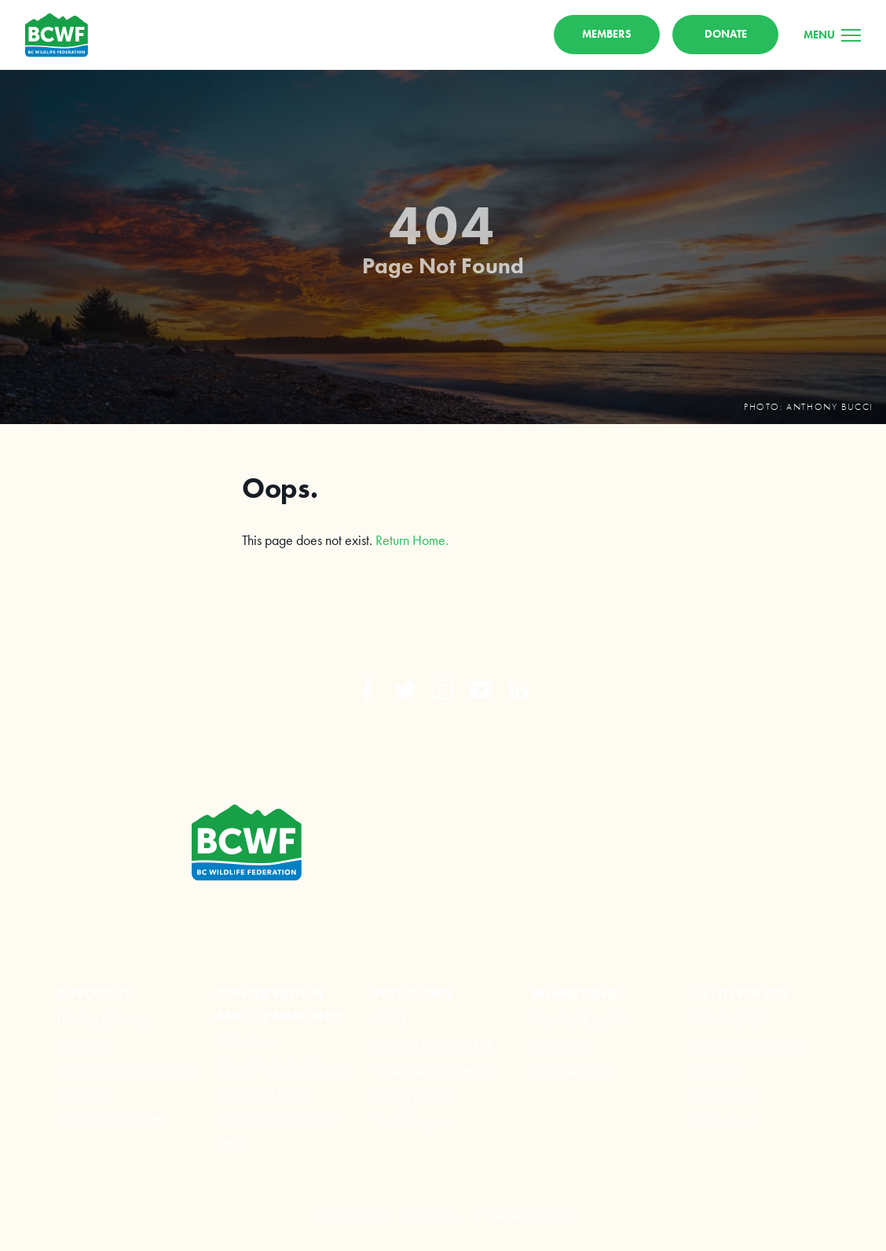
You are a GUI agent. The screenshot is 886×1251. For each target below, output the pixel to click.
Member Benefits (579, 1019)
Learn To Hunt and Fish (433, 1045)
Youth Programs (415, 1122)
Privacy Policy (433, 1216)
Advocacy (84, 1045)
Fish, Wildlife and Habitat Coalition (125, 1082)
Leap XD (554, 1216)
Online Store (725, 1097)
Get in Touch (725, 1122)
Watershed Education (431, 1071)
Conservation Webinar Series (276, 1130)
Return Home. (411, 540)
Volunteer (716, 1071)
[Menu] (832, 34)
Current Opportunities (749, 1045)
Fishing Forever (414, 1097)
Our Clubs (560, 1045)
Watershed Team (260, 1094)
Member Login (572, 1071)
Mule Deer (244, 1042)
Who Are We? (730, 1019)
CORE (391, 1019)
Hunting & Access (104, 1019)
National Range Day (112, 1119)
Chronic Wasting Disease (282, 1068)
